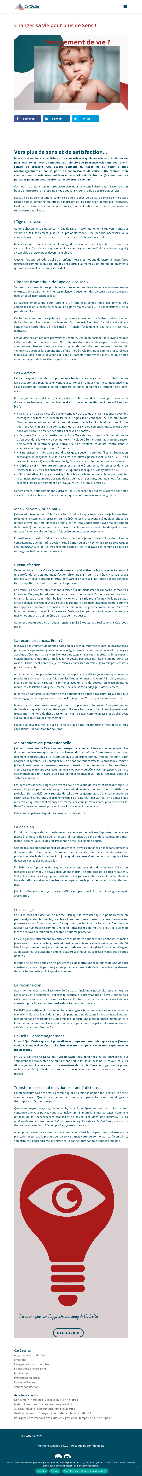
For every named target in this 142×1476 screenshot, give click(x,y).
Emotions (20, 1360)
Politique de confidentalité (87, 1446)
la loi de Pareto (97, 579)
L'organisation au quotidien (31, 1364)
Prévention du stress (27, 1378)
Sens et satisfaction (26, 1387)
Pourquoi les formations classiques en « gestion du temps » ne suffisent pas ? (63, 1418)
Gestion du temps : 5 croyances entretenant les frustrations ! (52, 1413)
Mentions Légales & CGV (53, 1446)
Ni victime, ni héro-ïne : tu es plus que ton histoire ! (46, 1400)
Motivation (21, 1373)
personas (26, 1019)
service (58, 1141)
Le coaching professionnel (30, 1369)
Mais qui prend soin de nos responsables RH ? (43, 1404)
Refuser (55, 1471)
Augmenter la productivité (30, 1355)
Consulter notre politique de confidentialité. (85, 1471)
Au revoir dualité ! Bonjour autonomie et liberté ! (44, 1409)
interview (112, 1117)
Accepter (41, 1471)
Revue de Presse (24, 1382)
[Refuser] (138, 1467)
